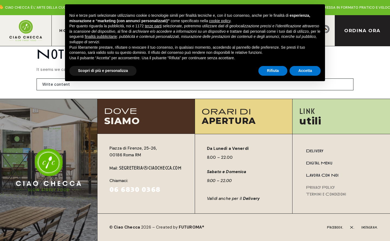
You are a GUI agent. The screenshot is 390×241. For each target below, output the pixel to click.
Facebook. (335, 227)
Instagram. (369, 227)
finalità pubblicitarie (101, 36)
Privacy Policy (320, 187)
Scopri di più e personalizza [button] (103, 70)
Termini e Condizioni (326, 194)
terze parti (153, 26)
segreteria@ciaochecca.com (150, 168)
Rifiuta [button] (273, 70)
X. (352, 227)
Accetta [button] (305, 70)
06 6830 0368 (134, 189)
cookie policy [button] (219, 21)
